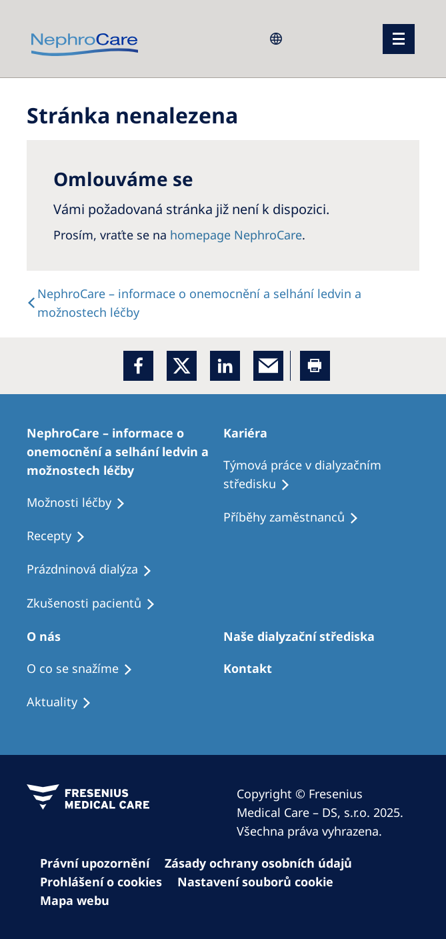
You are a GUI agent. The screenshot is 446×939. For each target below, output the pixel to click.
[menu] (399, 39)
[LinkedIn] (225, 366)
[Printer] (315, 366)
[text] (223, 302)
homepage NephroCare (236, 235)
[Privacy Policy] (100, 863)
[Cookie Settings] (107, 881)
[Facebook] (138, 366)
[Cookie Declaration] (264, 863)
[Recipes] (297, 518)
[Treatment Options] (125, 451)
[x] (182, 366)
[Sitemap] (80, 900)
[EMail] (268, 366)
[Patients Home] (251, 432)
